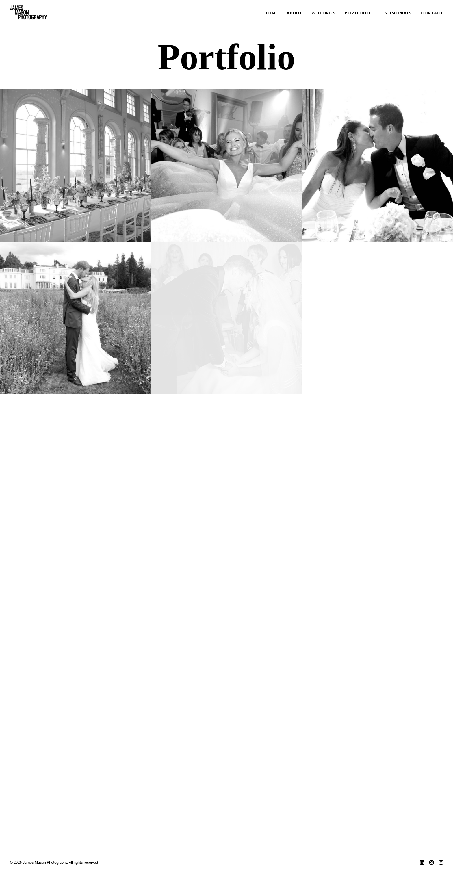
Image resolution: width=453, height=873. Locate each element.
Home (270, 13)
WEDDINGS (323, 13)
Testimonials (396, 13)
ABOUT (294, 13)
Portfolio (357, 13)
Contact (432, 13)
